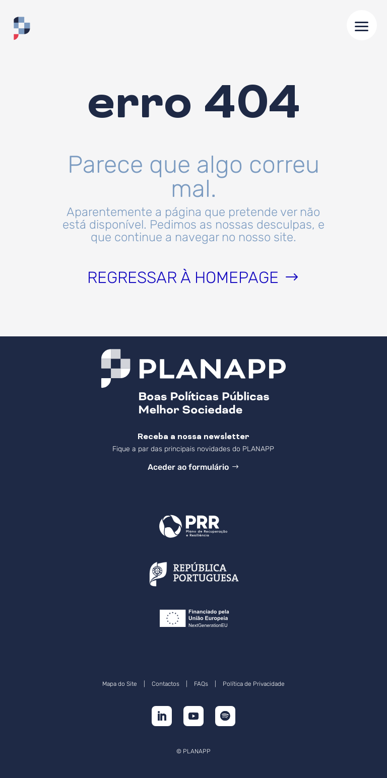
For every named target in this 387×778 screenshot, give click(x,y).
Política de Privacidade (254, 683)
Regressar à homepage (183, 277)
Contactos (165, 683)
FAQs (201, 683)
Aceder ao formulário (188, 467)
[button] (362, 25)
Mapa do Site (119, 683)
